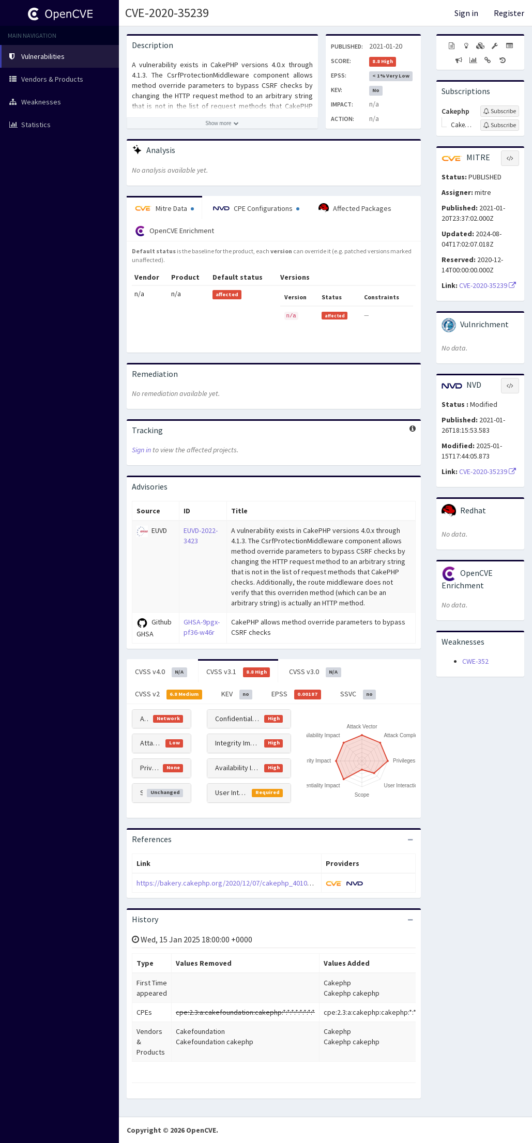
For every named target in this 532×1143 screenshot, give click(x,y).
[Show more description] (222, 123)
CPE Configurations (256, 208)
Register (509, 13)
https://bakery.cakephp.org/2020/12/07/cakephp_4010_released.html (245, 883)
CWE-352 (475, 661)
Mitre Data (164, 208)
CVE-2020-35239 (167, 13)
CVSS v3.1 (238, 672)
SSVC (358, 694)
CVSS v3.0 (315, 672)
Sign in (466, 13)
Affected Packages (354, 208)
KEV (237, 694)
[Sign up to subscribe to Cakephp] (499, 111)
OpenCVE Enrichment (174, 231)
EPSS (296, 694)
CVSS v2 (168, 694)
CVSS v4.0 (161, 672)
